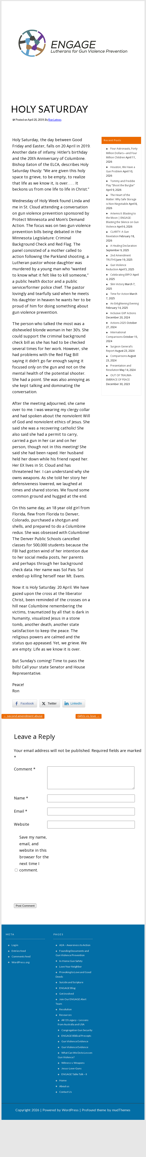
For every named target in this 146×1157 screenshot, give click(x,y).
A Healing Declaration (123, 246)
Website (21, 824)
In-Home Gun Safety (70, 961)
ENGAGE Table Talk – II (74, 1074)
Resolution (65, 1009)
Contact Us (65, 1091)
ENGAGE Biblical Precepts (76, 1035)
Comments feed (21, 956)
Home (63, 1080)
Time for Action (119, 294)
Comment (24, 769)
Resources (65, 1014)
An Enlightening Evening (124, 303)
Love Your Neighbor (70, 966)
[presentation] (46, 889)
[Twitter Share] (49, 703)
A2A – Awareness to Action (74, 945)
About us (64, 1086)
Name (21, 798)
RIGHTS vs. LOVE (89, 716)
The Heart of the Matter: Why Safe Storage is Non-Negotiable (121, 199)
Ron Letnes (54, 119)
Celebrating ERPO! (121, 275)
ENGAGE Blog (67, 988)
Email (20, 811)
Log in (15, 945)
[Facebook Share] (24, 703)
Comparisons (118, 356)
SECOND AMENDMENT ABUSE (23, 716)
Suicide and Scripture (71, 982)
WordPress (70, 1110)
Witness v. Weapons (73, 1062)
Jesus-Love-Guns (71, 1068)
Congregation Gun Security (76, 1030)
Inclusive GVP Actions (123, 313)
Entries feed (19, 950)
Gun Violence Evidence (74, 1041)
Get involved (66, 993)
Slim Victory (117, 284)
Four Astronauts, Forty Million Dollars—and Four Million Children (121, 153)
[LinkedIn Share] (73, 703)
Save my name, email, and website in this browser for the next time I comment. (34, 854)
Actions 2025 (118, 323)
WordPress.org (20, 962)
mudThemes (121, 1110)
